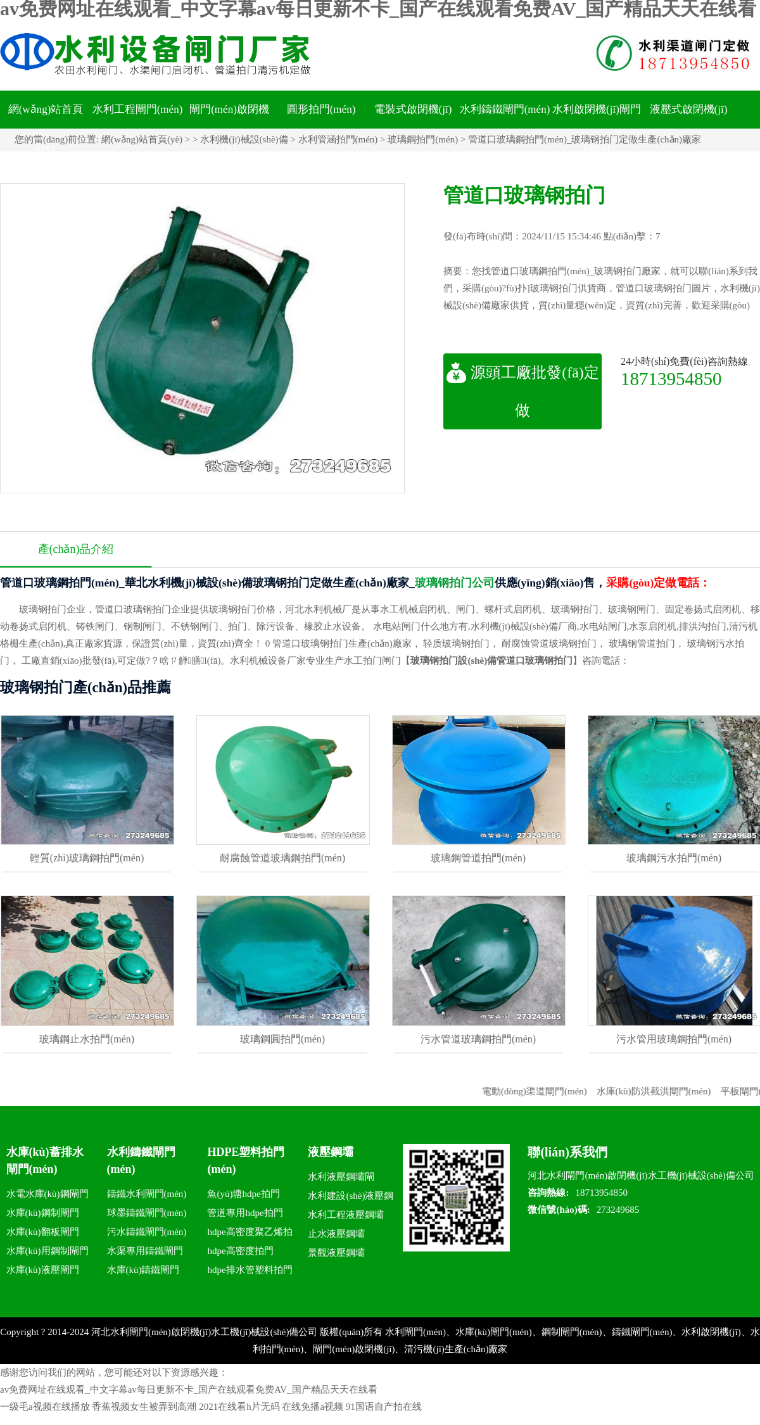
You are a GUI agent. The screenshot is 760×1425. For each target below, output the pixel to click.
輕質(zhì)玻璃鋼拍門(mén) (87, 857)
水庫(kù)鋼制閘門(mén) (42, 1215)
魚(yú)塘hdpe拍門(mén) (243, 1196)
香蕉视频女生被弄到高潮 (144, 1407)
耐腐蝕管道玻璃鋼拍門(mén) (282, 857)
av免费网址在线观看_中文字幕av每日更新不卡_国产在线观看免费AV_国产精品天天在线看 (188, 1389)
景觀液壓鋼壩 (336, 1253)
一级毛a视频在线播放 (45, 1407)
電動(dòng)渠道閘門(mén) (544, 1091)
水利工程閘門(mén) (137, 109)
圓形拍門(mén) (321, 109)
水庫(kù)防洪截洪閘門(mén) (663, 1091)
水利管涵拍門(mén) (338, 139)
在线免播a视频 (312, 1407)
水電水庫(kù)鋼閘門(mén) (47, 1196)
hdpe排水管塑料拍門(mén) (249, 1272)
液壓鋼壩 (330, 1152)
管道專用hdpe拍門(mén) (244, 1215)
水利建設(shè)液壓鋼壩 (350, 1198)
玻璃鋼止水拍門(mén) (86, 1039)
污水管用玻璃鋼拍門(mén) (674, 1039)
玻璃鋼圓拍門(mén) (282, 1039)
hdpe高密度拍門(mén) (240, 1253)
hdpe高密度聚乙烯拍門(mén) (249, 1234)
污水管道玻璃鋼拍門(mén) (478, 1039)
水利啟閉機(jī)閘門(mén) (596, 128)
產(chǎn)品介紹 (76, 549)
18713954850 (671, 378)
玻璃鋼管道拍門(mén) (478, 857)
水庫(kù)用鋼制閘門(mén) (47, 1253)
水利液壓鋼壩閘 (341, 1177)
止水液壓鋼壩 (336, 1234)
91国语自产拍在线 (384, 1407)
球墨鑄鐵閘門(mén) (147, 1213)
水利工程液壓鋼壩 (346, 1215)
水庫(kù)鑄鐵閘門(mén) (143, 1272)
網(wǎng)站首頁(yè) (46, 128)
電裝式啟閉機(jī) (413, 109)
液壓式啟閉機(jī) (689, 109)
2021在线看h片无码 (239, 1407)
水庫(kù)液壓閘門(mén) (42, 1272)
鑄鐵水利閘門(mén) (147, 1194)
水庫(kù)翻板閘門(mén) (42, 1234)
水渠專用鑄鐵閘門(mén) (145, 1253)
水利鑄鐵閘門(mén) (505, 109)
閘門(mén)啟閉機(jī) (229, 128)
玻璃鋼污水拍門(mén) (673, 857)
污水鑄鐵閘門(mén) (147, 1232)
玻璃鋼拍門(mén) (423, 139)
